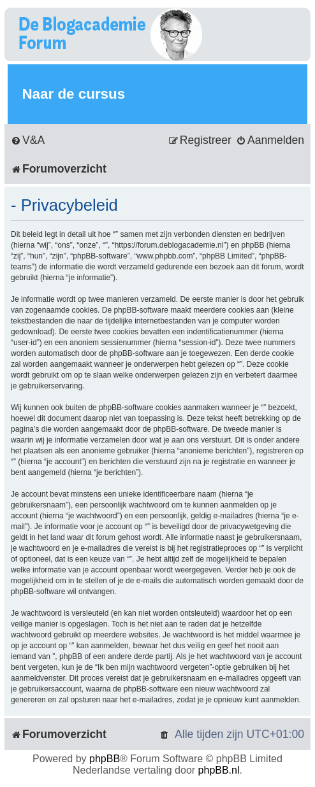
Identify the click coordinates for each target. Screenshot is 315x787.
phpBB (104, 758)
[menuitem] (28, 140)
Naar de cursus (73, 94)
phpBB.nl (219, 770)
